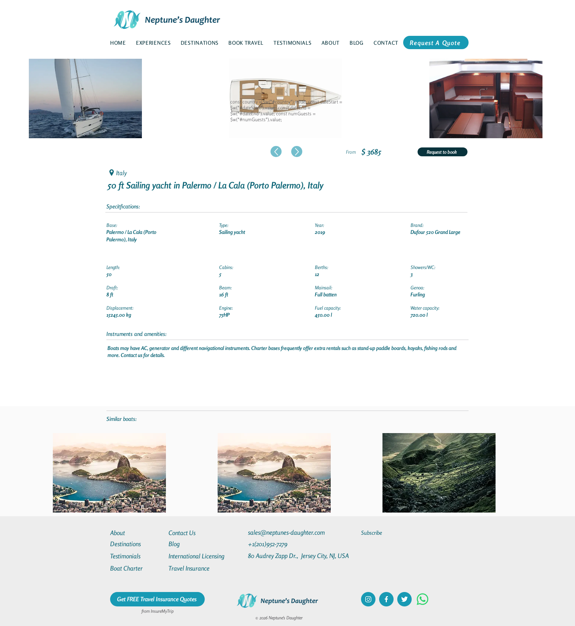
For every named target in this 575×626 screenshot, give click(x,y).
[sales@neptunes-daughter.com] (288, 532)
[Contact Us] (195, 532)
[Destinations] (136, 543)
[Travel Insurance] (195, 568)
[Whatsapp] (422, 599)
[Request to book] (442, 151)
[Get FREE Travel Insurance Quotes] (157, 599)
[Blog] (195, 543)
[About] (136, 532)
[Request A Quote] (436, 42)
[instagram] (368, 599)
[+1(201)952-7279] (282, 543)
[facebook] (386, 599)
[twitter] (404, 599)
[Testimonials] (136, 556)
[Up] (276, 151)
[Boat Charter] (136, 568)
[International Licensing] (202, 556)
